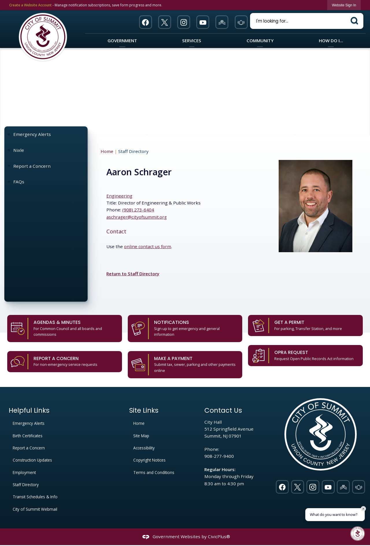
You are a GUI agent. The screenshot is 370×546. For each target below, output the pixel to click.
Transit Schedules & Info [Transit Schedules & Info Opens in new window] (35, 496)
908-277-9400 (219, 456)
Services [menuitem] (191, 40)
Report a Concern (32, 166)
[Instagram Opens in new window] (183, 22)
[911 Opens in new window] (241, 22)
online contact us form (147, 246)
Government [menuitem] (122, 40)
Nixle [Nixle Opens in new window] (18, 150)
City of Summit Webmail (35, 509)
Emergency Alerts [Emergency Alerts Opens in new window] (32, 134)
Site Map (141, 435)
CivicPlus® (219, 536)
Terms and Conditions (153, 472)
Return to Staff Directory (132, 273)
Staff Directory (26, 484)
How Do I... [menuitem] (331, 40)
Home (107, 151)
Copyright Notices (149, 460)
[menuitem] (45, 134)
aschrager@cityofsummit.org (136, 217)
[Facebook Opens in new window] (145, 22)
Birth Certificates (27, 435)
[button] (355, 20)
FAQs (18, 182)
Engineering (119, 196)
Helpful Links (29, 410)
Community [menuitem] (260, 40)
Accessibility (144, 448)
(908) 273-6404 (138, 210)
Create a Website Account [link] (30, 5)
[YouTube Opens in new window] (202, 22)
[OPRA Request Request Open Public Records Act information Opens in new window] (305, 355)
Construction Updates (32, 460)
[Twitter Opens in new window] (164, 22)
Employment (24, 472)
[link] (344, 5)
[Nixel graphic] (222, 22)
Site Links (143, 410)
